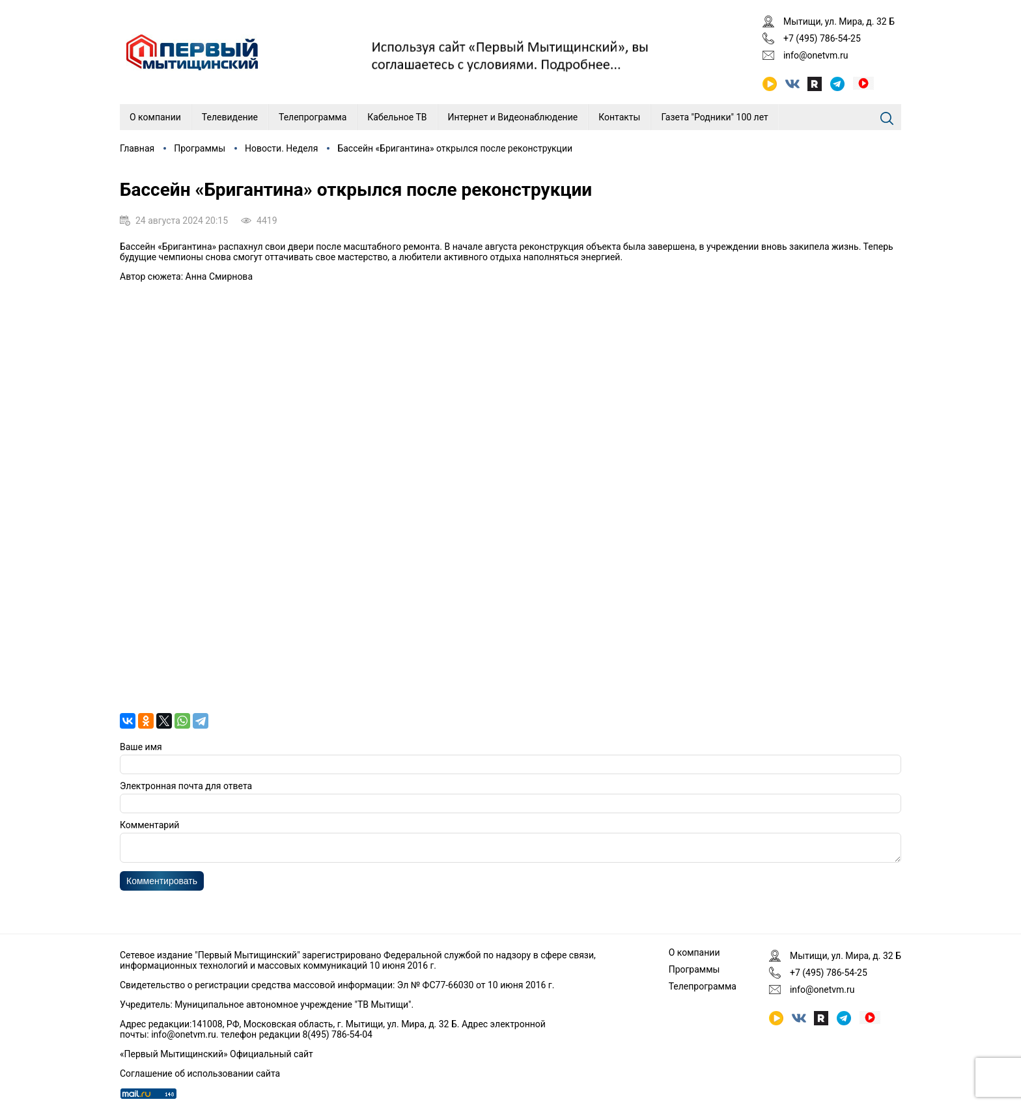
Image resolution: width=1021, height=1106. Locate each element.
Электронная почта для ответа (186, 786)
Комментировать (161, 885)
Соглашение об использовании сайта (200, 1073)
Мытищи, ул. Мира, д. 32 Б (839, 21)
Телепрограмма (312, 117)
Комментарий (149, 825)
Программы (199, 148)
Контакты (619, 117)
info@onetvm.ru (815, 55)
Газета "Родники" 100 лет (714, 117)
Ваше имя (141, 747)
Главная (137, 148)
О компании (155, 117)
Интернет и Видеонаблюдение (513, 117)
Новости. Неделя (281, 148)
